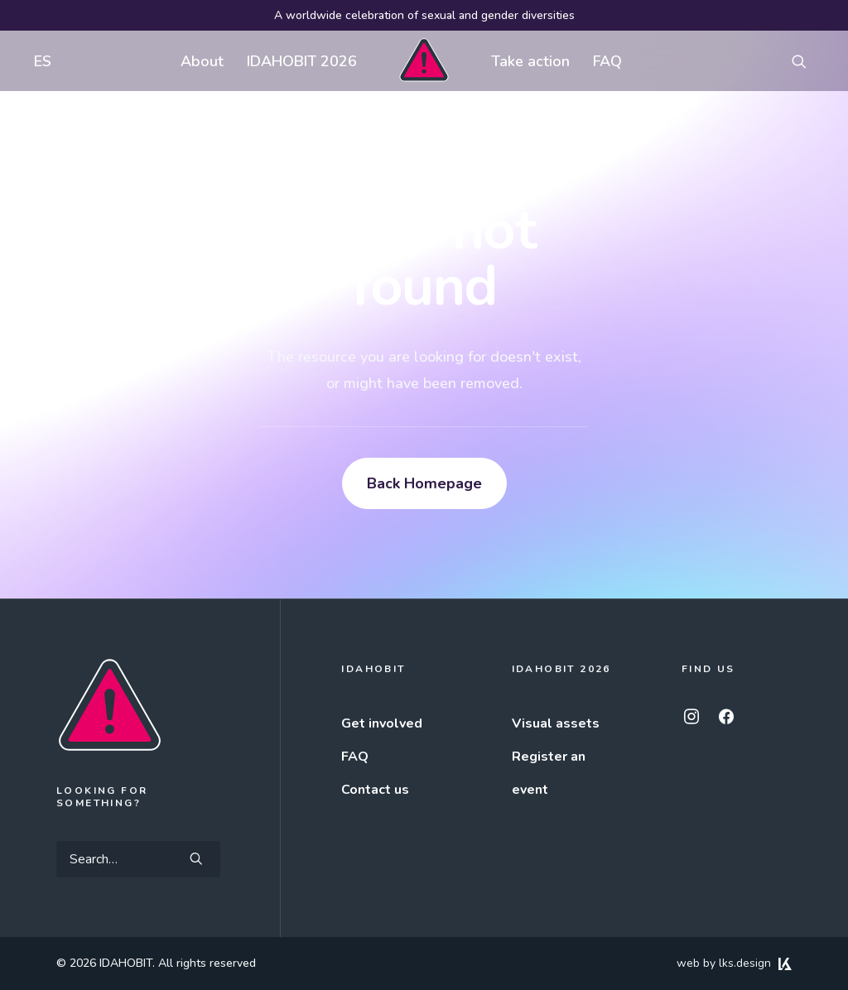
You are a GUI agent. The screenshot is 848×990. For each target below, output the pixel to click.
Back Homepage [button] (424, 483)
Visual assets (556, 723)
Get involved (381, 723)
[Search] (138, 859)
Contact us (375, 790)
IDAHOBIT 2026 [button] (302, 61)
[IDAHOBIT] (423, 61)
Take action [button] (530, 61)
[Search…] (138, 859)
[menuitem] (38, 61)
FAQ (607, 61)
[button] (807, 61)
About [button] (202, 61)
